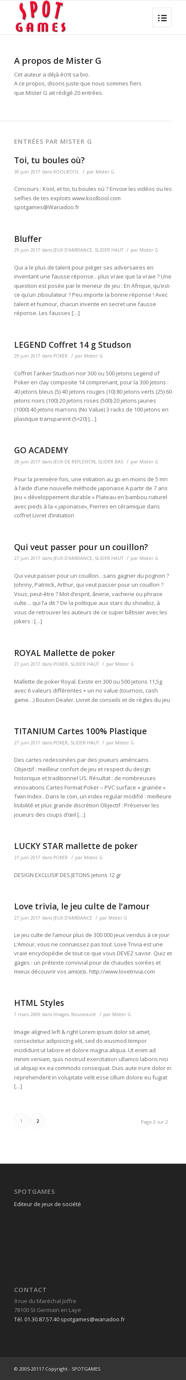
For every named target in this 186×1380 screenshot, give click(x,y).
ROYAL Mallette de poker (64, 653)
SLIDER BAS (110, 462)
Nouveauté (83, 1014)
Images (61, 1014)
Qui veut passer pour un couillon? (81, 547)
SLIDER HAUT (109, 250)
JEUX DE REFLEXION (74, 462)
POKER (60, 356)
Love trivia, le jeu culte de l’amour (82, 906)
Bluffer (28, 238)
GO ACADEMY (41, 450)
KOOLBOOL (66, 172)
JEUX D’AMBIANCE (72, 250)
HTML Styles (39, 1002)
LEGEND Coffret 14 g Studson (72, 344)
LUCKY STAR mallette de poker (76, 846)
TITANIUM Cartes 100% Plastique (80, 731)
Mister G (105, 172)
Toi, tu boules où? (49, 160)
